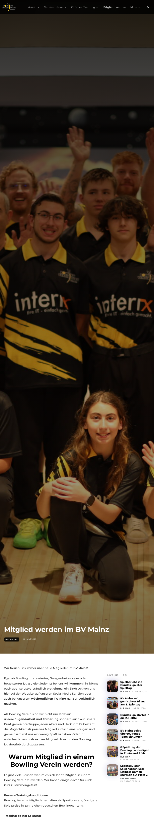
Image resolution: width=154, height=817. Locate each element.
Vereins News (128, 778)
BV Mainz (11, 639)
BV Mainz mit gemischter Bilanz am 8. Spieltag (132, 701)
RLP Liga (125, 692)
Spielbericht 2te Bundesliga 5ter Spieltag (131, 685)
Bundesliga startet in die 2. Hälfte (134, 716)
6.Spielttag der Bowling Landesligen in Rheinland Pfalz (134, 749)
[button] (148, 7)
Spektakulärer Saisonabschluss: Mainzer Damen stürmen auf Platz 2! (134, 770)
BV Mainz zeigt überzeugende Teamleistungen (131, 733)
